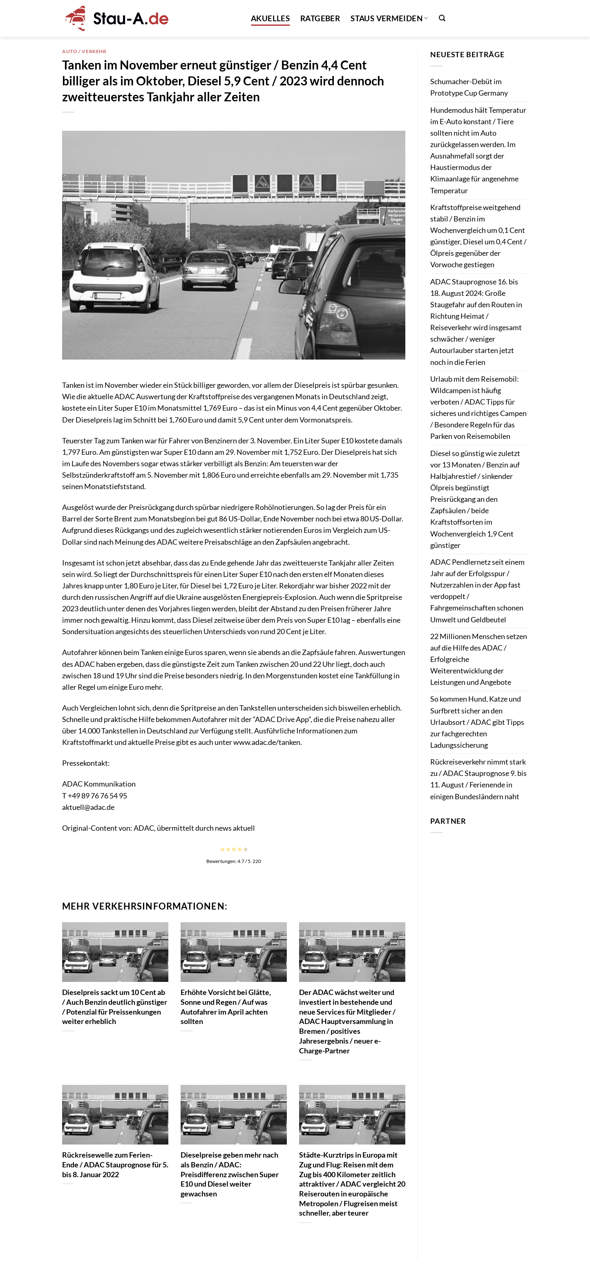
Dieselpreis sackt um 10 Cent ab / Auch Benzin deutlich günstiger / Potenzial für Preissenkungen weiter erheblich (114, 1007)
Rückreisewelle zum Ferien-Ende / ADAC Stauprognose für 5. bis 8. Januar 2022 (115, 1164)
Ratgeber (320, 18)
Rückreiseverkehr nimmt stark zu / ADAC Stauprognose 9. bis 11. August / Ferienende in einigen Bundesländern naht (478, 779)
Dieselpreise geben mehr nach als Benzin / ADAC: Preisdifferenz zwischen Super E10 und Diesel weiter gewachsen (230, 1174)
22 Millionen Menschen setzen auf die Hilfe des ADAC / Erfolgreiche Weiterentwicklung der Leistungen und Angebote (478, 659)
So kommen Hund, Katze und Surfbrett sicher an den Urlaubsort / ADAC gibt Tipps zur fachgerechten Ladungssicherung (477, 722)
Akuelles (270, 18)
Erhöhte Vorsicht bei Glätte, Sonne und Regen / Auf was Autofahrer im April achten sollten (226, 1007)
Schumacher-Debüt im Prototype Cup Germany (469, 87)
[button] (442, 18)
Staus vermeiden (389, 18)
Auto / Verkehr (84, 51)
